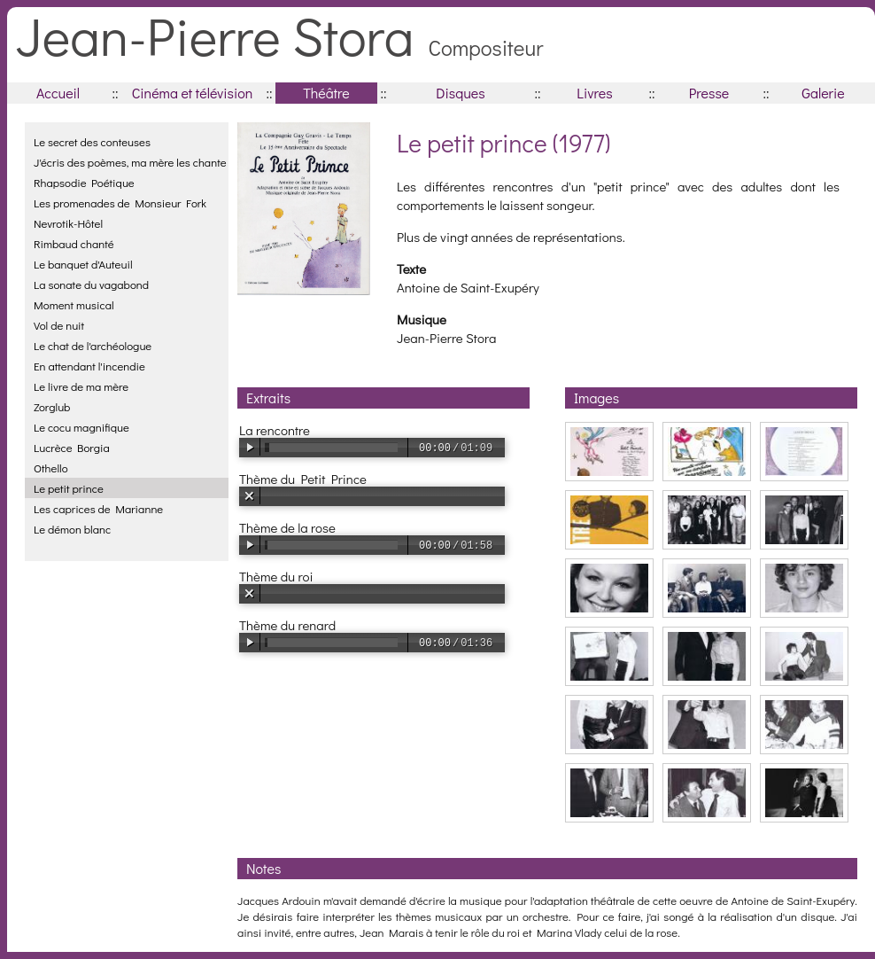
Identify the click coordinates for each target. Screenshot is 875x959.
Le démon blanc (72, 528)
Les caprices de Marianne (98, 508)
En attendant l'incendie (89, 365)
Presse (709, 92)
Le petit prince (69, 487)
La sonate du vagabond (91, 284)
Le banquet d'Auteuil (83, 263)
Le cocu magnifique (81, 426)
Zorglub (52, 406)
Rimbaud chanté (74, 243)
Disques (460, 92)
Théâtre (326, 92)
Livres (594, 92)
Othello (51, 467)
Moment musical (74, 304)
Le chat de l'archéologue (92, 345)
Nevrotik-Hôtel (68, 222)
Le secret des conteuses (92, 141)
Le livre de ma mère (81, 386)
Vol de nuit (59, 324)
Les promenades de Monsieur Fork (120, 202)
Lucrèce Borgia (72, 447)
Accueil (58, 92)
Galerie (822, 92)
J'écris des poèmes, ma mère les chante (130, 161)
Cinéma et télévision (192, 92)
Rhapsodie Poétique (84, 182)
